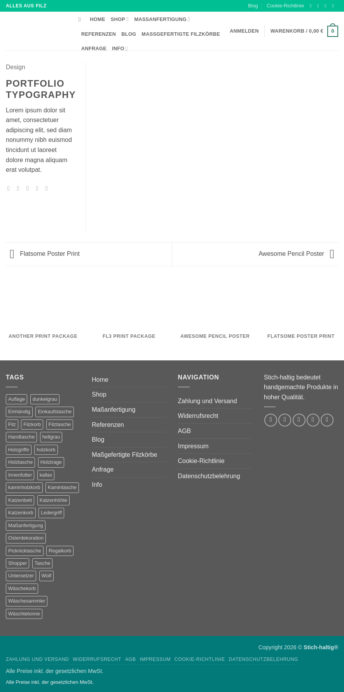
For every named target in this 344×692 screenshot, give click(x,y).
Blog (253, 6)
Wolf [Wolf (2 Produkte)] (46, 575)
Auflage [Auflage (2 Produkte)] (16, 399)
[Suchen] (81, 19)
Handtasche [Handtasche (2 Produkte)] (21, 437)
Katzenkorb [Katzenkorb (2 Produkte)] (20, 513)
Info (120, 48)
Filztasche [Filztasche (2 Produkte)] (60, 424)
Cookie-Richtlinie (285, 6)
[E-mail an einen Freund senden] (29, 188)
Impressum (193, 446)
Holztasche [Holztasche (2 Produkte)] (20, 462)
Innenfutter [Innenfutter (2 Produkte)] (20, 475)
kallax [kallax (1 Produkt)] (46, 475)
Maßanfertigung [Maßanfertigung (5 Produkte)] (25, 525)
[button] (304, 31)
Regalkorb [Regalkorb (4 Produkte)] (60, 551)
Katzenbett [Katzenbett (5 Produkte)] (20, 500)
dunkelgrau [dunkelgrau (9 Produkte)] (45, 399)
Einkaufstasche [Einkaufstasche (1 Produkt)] (55, 411)
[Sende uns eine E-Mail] (334, 6)
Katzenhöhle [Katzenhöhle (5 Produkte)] (53, 500)
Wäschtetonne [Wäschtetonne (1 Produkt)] (24, 614)
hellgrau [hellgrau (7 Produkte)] (51, 437)
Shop (120, 19)
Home (97, 19)
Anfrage (94, 48)
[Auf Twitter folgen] (327, 6)
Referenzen (98, 34)
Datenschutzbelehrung (209, 476)
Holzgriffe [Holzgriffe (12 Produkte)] (18, 450)
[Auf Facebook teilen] (10, 188)
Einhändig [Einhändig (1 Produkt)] (19, 411)
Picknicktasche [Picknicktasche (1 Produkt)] (24, 551)
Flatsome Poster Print (45, 253)
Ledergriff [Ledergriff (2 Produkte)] (51, 513)
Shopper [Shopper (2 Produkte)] (17, 563)
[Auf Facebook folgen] (312, 6)
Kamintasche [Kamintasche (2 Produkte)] (62, 487)
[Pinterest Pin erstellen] (39, 188)
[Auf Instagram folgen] (319, 6)
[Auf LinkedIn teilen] (48, 188)
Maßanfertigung (162, 19)
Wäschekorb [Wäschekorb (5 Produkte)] (22, 588)
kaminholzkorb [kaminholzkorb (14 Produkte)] (24, 487)
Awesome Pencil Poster (296, 253)
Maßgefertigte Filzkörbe (180, 34)
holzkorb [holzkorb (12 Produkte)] (46, 450)
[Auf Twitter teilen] (20, 188)
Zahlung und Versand (207, 401)
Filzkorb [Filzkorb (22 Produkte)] (32, 424)
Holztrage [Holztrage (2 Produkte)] (51, 462)
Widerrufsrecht (198, 415)
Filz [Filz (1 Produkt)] (12, 424)
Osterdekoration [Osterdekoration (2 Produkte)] (26, 538)
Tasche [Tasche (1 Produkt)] (43, 563)
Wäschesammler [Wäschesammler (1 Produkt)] (26, 601)
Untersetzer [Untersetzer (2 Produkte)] (21, 575)
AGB (184, 431)
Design (15, 67)
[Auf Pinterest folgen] (327, 420)
